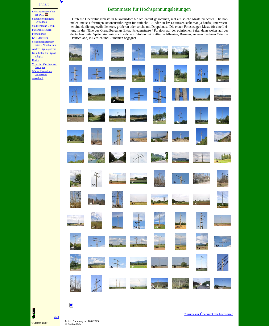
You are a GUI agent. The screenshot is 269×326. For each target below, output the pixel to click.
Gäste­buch (37, 78)
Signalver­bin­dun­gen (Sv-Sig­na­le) (43, 20)
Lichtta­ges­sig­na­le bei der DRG (43, 13)
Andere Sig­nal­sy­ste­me (44, 49)
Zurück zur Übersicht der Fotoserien (208, 314)
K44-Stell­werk (40, 37)
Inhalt (44, 4)
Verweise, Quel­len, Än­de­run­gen (44, 66)
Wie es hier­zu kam (42, 71)
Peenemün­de (39, 33)
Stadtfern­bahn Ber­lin (43, 25)
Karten (35, 60)
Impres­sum (41, 74)
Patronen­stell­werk (41, 29)
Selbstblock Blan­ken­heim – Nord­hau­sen (44, 43)
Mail (56, 317)
